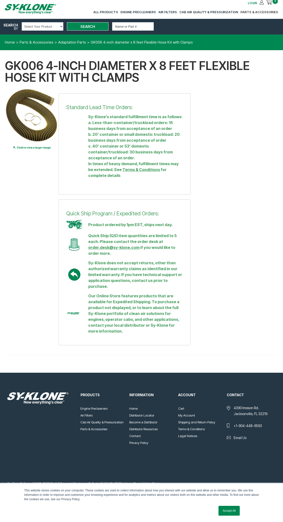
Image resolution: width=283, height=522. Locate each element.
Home (133, 408)
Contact (135, 436)
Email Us (240, 438)
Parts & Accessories (259, 12)
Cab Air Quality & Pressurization (208, 12)
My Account (186, 415)
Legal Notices (187, 436)
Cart (181, 408)
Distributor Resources (143, 429)
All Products (105, 12)
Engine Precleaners (138, 12)
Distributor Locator (141, 415)
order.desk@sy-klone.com (114, 247)
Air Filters (167, 12)
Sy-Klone (35, 9)
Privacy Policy (138, 443)
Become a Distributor (143, 422)
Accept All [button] (229, 510)
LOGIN (252, 3)
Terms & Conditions (141, 169)
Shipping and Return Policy (196, 422)
